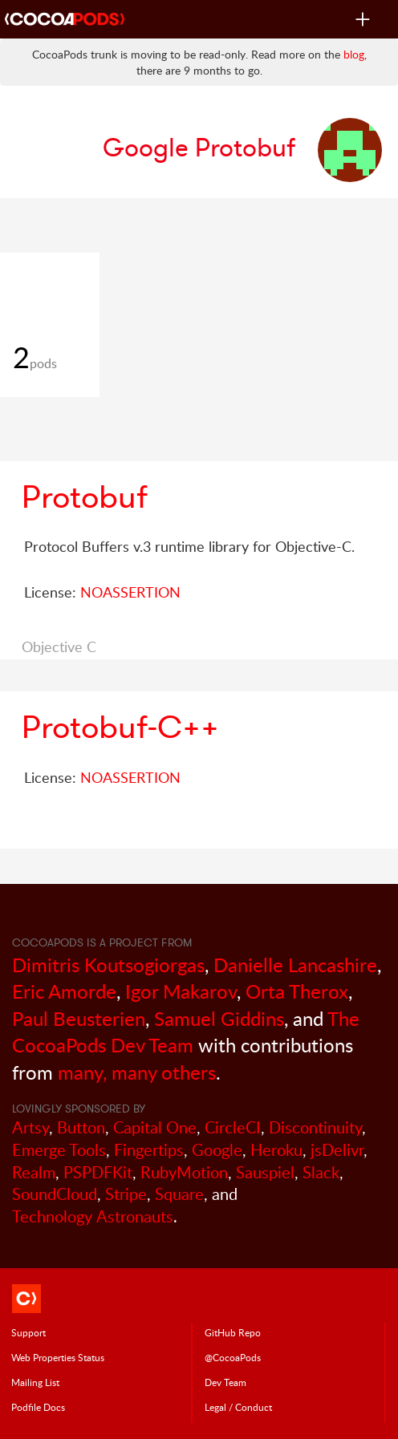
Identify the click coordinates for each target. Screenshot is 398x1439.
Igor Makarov (181, 991)
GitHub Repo (233, 1332)
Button (81, 1127)
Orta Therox (297, 991)
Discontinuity (315, 1127)
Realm (33, 1172)
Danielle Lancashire (295, 964)
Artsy (30, 1127)
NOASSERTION (130, 592)
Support (28, 1332)
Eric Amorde (64, 991)
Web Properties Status (57, 1357)
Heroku (276, 1150)
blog (353, 54)
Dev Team (225, 1382)
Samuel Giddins (219, 1018)
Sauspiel (265, 1172)
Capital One (155, 1127)
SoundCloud (54, 1194)
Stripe (126, 1194)
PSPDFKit (97, 1172)
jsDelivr (337, 1150)
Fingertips (149, 1150)
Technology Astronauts (92, 1216)
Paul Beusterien (78, 1018)
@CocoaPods (233, 1357)
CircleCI (233, 1127)
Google (217, 1150)
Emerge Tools (59, 1150)
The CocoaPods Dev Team (185, 1032)
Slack (321, 1172)
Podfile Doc (38, 1406)
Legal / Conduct (238, 1406)
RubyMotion (184, 1172)
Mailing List (35, 1382)
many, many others (137, 1072)
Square (179, 1194)
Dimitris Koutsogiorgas (108, 964)
